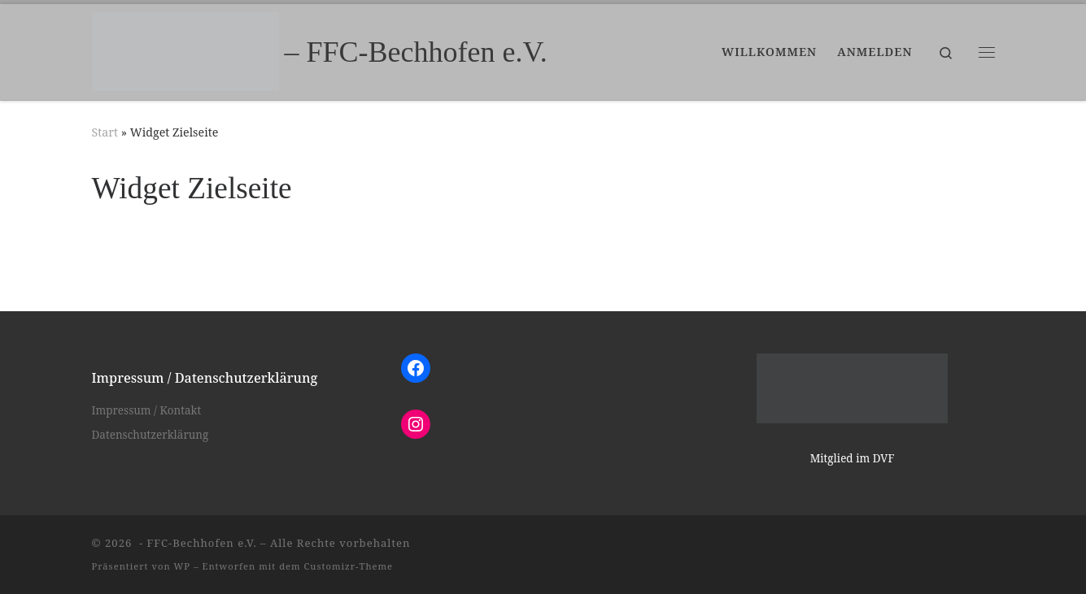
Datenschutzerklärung (150, 434)
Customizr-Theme (349, 566)
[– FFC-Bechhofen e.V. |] (185, 49)
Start (105, 132)
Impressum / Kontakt (147, 410)
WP (182, 566)
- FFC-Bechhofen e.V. (196, 542)
